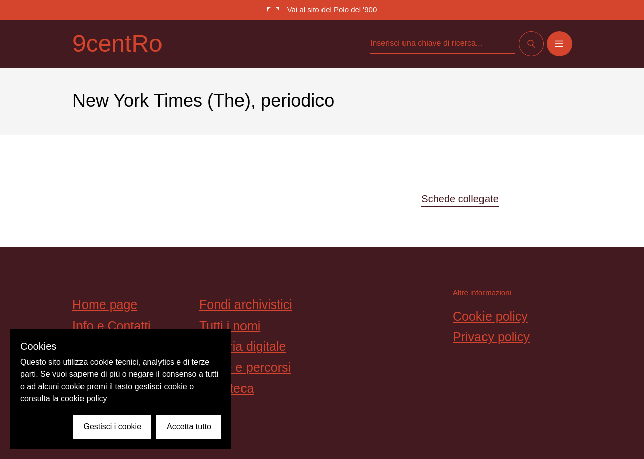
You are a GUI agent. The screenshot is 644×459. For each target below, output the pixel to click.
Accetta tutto (189, 426)
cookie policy (84, 398)
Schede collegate (459, 198)
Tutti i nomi (229, 326)
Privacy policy (491, 337)
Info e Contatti (111, 326)
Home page (104, 304)
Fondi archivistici (245, 304)
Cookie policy (490, 316)
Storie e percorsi (245, 367)
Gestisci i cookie (112, 426)
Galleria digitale (242, 346)
